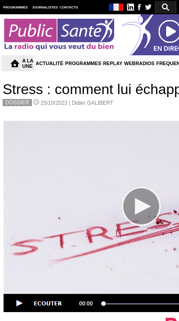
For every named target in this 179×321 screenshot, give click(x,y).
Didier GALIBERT (92, 103)
